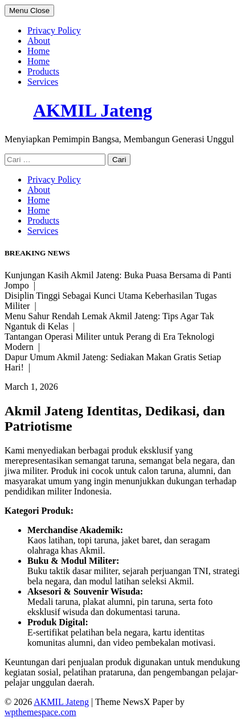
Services (42, 81)
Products (43, 71)
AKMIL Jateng (92, 110)
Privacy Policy (54, 30)
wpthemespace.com (40, 712)
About (38, 41)
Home (38, 51)
